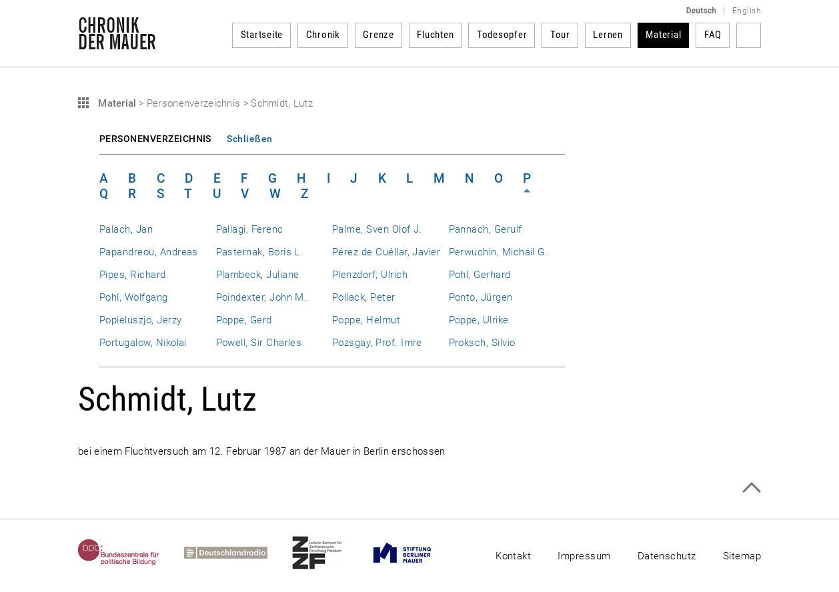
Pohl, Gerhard (480, 275)
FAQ (713, 35)
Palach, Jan (126, 229)
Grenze (378, 35)
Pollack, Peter (363, 297)
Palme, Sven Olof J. (377, 229)
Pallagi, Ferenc (249, 229)
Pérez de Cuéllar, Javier (386, 252)
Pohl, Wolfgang (133, 297)
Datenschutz (667, 556)
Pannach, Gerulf (485, 229)
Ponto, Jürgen (481, 297)
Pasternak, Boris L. (259, 252)
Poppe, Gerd (244, 320)
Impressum (584, 556)
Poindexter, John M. (261, 297)
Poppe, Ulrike (479, 320)
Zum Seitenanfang (751, 487)
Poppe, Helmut (366, 320)
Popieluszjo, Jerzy (140, 320)
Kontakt (513, 556)
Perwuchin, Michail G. (498, 252)
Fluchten (435, 35)
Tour (560, 35)
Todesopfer (502, 35)
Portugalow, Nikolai (143, 343)
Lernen (608, 35)
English (746, 10)
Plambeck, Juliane (257, 275)
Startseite (262, 35)
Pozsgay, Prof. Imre (377, 343)
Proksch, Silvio (482, 343)
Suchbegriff (748, 35)
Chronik (323, 35)
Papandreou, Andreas (148, 252)
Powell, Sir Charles (259, 343)
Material (663, 35)
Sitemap (742, 556)
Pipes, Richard (132, 275)
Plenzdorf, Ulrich (369, 275)
